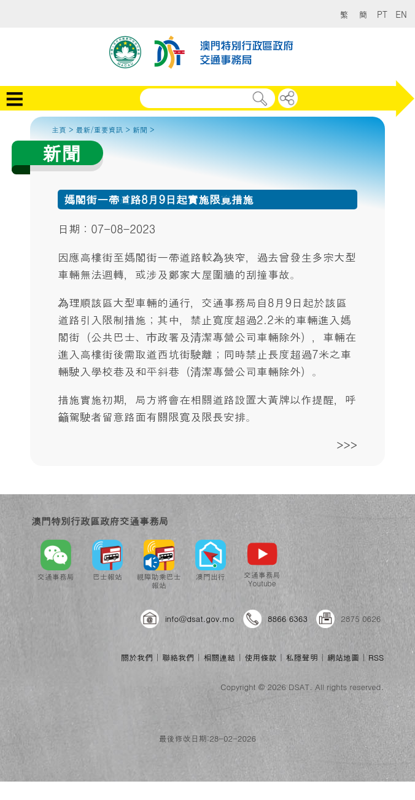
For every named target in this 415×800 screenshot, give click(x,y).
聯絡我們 (178, 657)
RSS (376, 657)
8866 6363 (288, 618)
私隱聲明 (302, 657)
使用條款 (260, 657)
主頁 (59, 129)
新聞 (140, 129)
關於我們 (137, 657)
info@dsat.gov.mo (200, 618)
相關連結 (219, 657)
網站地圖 (343, 657)
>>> (346, 444)
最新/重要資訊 (99, 129)
